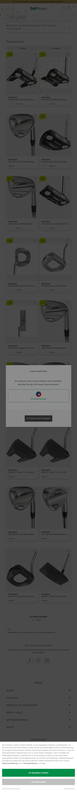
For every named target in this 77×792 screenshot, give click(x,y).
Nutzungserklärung (30, 763)
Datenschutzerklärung (9, 763)
